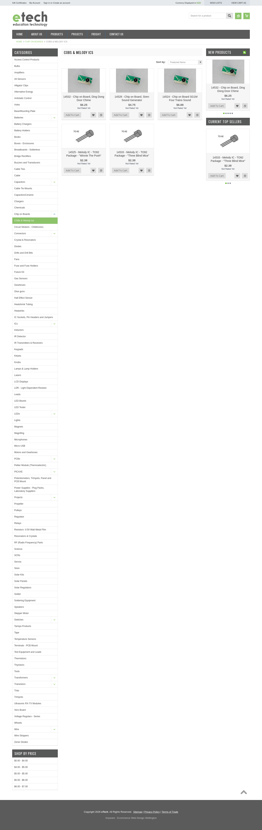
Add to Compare (101, 115)
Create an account (61, 3)
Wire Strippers (21, 735)
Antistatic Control (23, 98)
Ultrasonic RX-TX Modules (27, 703)
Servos (17, 561)
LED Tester (19, 407)
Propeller (18, 503)
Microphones (20, 439)
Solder (17, 594)
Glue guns (19, 291)
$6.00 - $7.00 (21, 786)
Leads (17, 394)
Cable (17, 175)
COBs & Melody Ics (24, 220)
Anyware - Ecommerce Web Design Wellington (131, 818)
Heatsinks (19, 310)
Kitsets (17, 355)
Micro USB (19, 446)
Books (17, 137)
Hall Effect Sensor (23, 298)
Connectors (20, 233)
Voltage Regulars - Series (27, 716)
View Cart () (238, 3)
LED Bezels (20, 401)
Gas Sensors (20, 278)
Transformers (21, 677)
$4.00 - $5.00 (21, 767)
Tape (16, 632)
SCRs (17, 555)
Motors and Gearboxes (25, 452)
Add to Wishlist (93, 115)
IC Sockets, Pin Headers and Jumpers (33, 317)
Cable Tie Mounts (23, 188)
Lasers (17, 375)
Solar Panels (20, 581)
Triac (16, 690)
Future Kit (19, 272)
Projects (18, 497)
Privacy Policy (152, 811)
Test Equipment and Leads (27, 652)
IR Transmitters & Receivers (28, 343)
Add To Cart (72, 115)
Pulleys (18, 510)
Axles (17, 104)
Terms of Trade (170, 811)
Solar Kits (19, 574)
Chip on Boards (34, 41)
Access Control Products (26, 59)
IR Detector (20, 336)
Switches (18, 619)
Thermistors (20, 658)
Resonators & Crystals (25, 536)
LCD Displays (21, 381)
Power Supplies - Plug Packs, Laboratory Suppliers (29, 489)
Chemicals (19, 207)
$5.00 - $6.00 (21, 780)
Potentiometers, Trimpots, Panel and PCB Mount (32, 480)
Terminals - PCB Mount (26, 645)
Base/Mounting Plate (24, 111)
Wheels (18, 723)
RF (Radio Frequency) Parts (28, 542)
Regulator (19, 516)
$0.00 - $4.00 (21, 760)
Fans (16, 259)
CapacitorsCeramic (24, 195)
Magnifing (19, 433)
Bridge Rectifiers (22, 156)
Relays (17, 523)
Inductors (19, 330)
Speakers (19, 607)
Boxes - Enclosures (24, 143)
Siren (17, 568)
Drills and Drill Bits (23, 253)
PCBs (17, 458)
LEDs (17, 413)
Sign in (47, 3)
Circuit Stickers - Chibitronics (28, 227)
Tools (17, 671)
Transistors (19, 684)
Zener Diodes (21, 742)
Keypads (18, 349)
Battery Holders (22, 130)
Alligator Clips (21, 85)
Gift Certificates (19, 3)
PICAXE (18, 471)
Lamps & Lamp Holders (26, 368)
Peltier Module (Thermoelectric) (30, 465)
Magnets (18, 426)
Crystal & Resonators (25, 240)
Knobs (17, 362)
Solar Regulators (22, 587)
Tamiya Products (22, 626)
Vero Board (20, 710)
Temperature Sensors (25, 639)
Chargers (19, 201)
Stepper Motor (21, 613)
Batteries (18, 117)
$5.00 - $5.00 (21, 773)
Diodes (17, 246)
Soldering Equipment (24, 600)
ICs (16, 323)
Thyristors (19, 665)
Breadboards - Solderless (27, 149)
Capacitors (19, 182)
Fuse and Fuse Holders (26, 265)
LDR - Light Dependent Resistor (30, 388)
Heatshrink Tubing (23, 304)
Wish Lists (216, 3)
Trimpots (18, 697)
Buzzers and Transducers (27, 162)
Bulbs (17, 66)
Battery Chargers (23, 124)
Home (19, 41)
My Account (34, 3)
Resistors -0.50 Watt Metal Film (30, 529)
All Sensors (20, 79)
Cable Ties (19, 169)
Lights (17, 420)
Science (18, 549)
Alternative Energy (23, 91)
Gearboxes (19, 285)
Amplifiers (19, 72)
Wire (16, 729)
